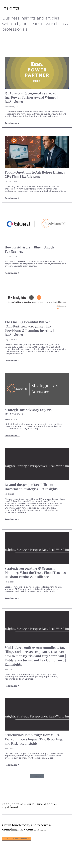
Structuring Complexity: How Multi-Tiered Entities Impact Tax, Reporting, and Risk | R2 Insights (34, 739)
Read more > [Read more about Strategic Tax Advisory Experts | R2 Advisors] (12, 435)
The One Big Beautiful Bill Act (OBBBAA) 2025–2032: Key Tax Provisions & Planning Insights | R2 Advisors (29, 328)
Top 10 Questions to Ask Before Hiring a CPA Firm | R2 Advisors (35, 174)
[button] (37, 776)
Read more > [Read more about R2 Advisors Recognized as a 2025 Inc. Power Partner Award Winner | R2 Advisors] (12, 123)
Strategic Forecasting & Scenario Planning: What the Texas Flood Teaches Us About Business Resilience (35, 572)
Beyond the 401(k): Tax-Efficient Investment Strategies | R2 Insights (31, 486)
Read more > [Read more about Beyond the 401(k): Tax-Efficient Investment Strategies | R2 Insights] (12, 519)
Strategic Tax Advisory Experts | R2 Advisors (29, 411)
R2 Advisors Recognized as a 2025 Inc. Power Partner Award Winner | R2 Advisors (31, 97)
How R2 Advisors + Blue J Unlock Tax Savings (29, 249)
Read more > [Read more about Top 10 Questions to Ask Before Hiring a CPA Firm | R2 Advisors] (12, 198)
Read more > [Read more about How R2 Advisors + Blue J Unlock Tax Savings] (12, 273)
